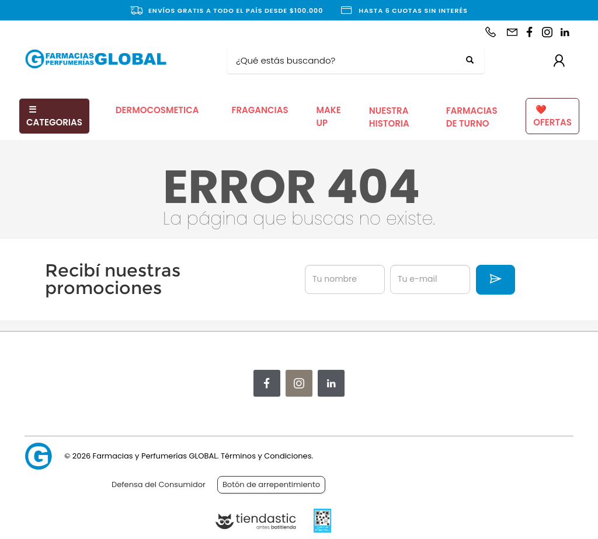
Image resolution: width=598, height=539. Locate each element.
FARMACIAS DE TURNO (472, 117)
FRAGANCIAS (259, 110)
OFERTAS (552, 116)
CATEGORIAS (54, 116)
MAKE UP (329, 117)
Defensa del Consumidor (159, 484)
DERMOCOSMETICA (157, 110)
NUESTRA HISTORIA (389, 117)
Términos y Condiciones (266, 455)
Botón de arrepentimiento (271, 484)
